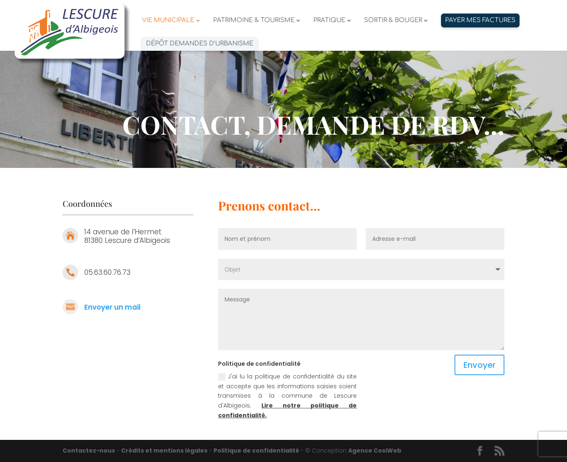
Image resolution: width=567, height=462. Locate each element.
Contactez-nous (89, 450)
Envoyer (479, 365)
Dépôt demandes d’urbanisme (199, 43)
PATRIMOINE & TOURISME (254, 21)
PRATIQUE (329, 21)
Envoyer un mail (112, 307)
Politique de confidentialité (256, 450)
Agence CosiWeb (374, 450)
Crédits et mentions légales (164, 450)
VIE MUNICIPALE (168, 21)
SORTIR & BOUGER (393, 21)
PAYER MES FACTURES (480, 20)
